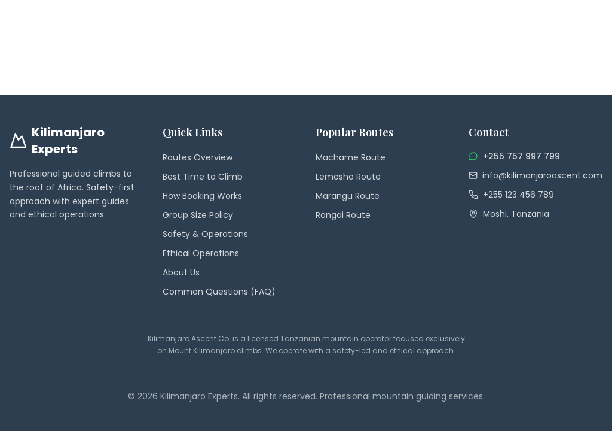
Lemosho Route (348, 177)
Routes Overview (197, 157)
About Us (181, 272)
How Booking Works (202, 196)
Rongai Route (343, 215)
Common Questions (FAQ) (219, 292)
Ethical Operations (201, 253)
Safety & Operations (205, 234)
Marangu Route (348, 196)
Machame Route (350, 157)
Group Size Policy (198, 215)
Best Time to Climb (203, 177)
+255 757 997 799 (521, 156)
